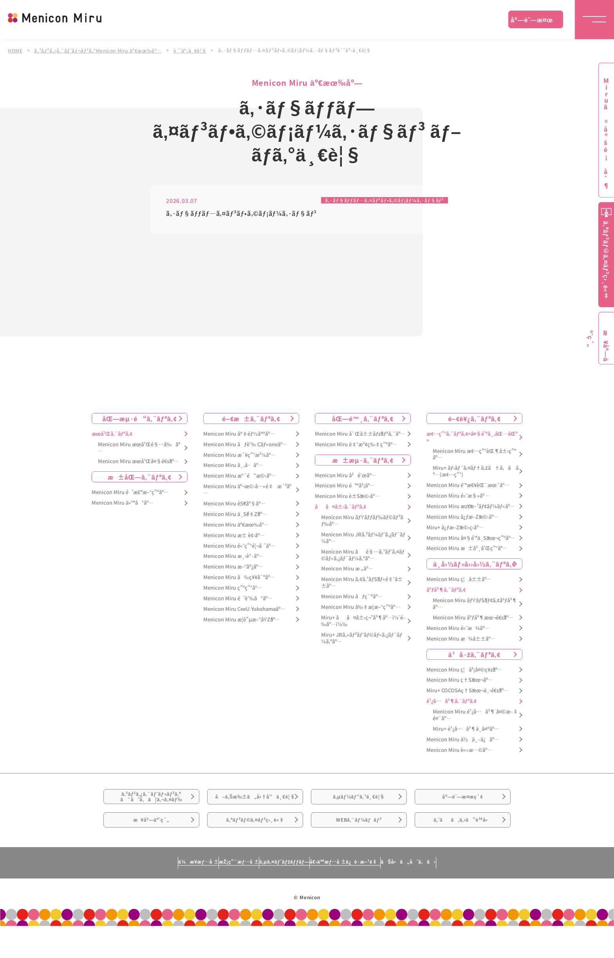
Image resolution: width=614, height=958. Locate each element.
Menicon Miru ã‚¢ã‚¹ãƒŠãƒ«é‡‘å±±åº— (362, 583)
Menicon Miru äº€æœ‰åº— (236, 525)
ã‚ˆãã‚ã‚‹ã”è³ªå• (462, 846)
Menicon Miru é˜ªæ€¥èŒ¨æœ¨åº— (467, 485)
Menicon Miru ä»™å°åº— (123, 503)
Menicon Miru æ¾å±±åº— (460, 639)
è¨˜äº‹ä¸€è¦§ (194, 50)
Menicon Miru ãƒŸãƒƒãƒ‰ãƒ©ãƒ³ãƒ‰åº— (362, 520)
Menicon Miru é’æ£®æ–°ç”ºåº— (130, 492)
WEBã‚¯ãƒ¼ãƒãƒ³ (359, 846)
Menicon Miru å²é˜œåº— (345, 475)
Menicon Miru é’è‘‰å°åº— (238, 598)
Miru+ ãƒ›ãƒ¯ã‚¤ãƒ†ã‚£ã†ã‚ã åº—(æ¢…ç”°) (475, 471)
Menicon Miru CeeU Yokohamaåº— (244, 609)
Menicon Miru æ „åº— (347, 569)
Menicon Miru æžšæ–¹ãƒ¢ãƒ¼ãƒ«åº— (470, 506)
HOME (15, 50)
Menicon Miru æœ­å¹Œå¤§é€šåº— (138, 461)
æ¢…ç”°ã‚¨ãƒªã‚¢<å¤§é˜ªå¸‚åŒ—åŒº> (472, 437)
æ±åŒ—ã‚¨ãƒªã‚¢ (140, 477)
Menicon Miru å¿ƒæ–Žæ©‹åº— (462, 517)
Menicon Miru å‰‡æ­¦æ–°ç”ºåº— (360, 607)
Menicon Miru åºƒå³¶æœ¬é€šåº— (473, 617)
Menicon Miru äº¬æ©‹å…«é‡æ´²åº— (247, 489)
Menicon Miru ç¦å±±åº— (458, 579)
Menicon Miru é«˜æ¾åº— (457, 628)
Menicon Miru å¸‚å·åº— (233, 465)
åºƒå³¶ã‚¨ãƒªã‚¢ (446, 590)
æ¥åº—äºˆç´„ (151, 846)
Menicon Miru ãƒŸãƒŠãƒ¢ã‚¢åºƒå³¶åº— (475, 603)
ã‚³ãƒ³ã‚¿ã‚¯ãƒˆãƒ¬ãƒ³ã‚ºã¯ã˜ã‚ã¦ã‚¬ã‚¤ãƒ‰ (151, 802)
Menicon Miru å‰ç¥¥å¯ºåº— (239, 577)
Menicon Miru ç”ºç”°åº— (232, 588)
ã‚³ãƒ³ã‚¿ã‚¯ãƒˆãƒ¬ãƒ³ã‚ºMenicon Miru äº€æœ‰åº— (100, 50)
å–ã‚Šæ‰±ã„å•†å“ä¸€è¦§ (255, 807)
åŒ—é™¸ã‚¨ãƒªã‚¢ (363, 418)
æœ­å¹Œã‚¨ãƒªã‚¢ (112, 434)
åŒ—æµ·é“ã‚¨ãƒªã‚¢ (140, 418)
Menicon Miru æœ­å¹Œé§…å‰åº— (139, 448)
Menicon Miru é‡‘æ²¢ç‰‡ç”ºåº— (356, 444)
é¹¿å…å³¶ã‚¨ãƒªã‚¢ (451, 701)
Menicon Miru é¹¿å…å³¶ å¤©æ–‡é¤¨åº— (475, 715)
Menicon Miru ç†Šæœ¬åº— (459, 680)
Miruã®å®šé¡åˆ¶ (606, 133)
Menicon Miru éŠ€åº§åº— (234, 503)
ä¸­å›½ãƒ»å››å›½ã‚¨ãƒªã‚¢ (474, 564)
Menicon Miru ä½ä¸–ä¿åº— (462, 739)
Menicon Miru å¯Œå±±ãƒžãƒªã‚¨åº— (360, 434)
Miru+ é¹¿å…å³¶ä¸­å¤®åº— (466, 729)
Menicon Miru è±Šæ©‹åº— (347, 496)
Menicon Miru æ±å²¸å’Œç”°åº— (466, 548)
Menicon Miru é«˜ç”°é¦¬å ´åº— (239, 546)
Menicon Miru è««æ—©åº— (459, 750)
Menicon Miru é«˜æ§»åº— (457, 496)
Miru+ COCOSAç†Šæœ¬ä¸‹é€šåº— (467, 691)
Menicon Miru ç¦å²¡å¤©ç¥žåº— (464, 669)
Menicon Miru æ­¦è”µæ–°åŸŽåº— (241, 619)
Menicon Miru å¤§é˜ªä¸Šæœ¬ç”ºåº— (470, 538)
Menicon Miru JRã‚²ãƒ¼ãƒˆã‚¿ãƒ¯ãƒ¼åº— (363, 538)
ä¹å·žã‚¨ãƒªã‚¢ (474, 654)
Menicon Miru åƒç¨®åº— (352, 596)
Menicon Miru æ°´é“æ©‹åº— (239, 476)
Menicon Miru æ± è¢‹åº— (234, 535)
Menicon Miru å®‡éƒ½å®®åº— (239, 434)
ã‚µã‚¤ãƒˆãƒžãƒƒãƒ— (281, 893)
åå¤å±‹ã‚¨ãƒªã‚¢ (340, 506)
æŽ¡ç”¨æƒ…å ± (200, 893)
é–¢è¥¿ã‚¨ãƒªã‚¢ (474, 418)
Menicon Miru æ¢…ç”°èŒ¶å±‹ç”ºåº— (474, 454)
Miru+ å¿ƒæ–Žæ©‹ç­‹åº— (455, 527)
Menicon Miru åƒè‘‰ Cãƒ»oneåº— (245, 444)
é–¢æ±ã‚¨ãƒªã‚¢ (251, 418)
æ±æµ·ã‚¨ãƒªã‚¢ (363, 460)
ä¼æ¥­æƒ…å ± (125, 893)
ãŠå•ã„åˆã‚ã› (480, 893)
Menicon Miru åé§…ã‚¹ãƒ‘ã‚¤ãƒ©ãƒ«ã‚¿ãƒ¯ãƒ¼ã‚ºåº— (363, 555)
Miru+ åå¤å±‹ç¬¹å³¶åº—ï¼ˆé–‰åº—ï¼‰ (363, 621)
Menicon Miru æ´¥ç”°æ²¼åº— (239, 455)
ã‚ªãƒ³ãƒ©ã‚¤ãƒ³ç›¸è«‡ (255, 846)
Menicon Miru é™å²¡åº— (345, 486)
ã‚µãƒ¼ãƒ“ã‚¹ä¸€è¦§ (358, 802)
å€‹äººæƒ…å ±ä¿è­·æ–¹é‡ (379, 893)
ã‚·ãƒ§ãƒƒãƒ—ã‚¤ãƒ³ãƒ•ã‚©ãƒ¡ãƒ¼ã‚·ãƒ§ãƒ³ (377, 199)
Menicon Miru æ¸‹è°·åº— (233, 556)
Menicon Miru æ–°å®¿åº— (233, 567)
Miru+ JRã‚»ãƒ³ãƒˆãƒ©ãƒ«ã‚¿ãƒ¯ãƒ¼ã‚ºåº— (361, 638)
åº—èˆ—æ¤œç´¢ (532, 21)
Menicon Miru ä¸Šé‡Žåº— (235, 514)
